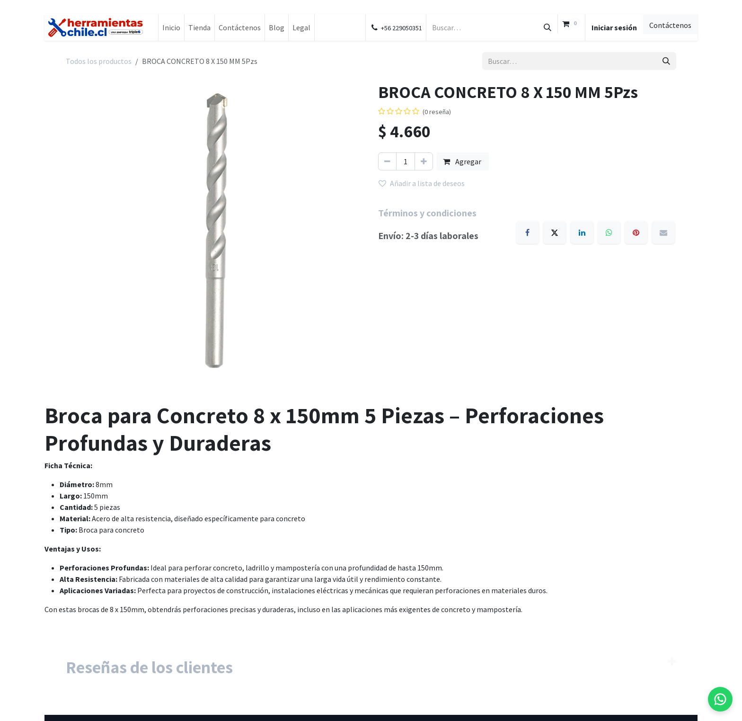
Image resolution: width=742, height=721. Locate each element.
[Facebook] (527, 232)
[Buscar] (547, 27)
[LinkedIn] (582, 232)
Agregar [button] (463, 161)
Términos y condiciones (427, 213)
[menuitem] (171, 27)
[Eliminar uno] (387, 161)
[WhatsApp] (609, 232)
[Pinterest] (636, 232)
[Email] (663, 232)
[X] (554, 232)
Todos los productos (99, 61)
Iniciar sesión (614, 27)
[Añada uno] (424, 161)
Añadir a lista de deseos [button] (422, 183)
